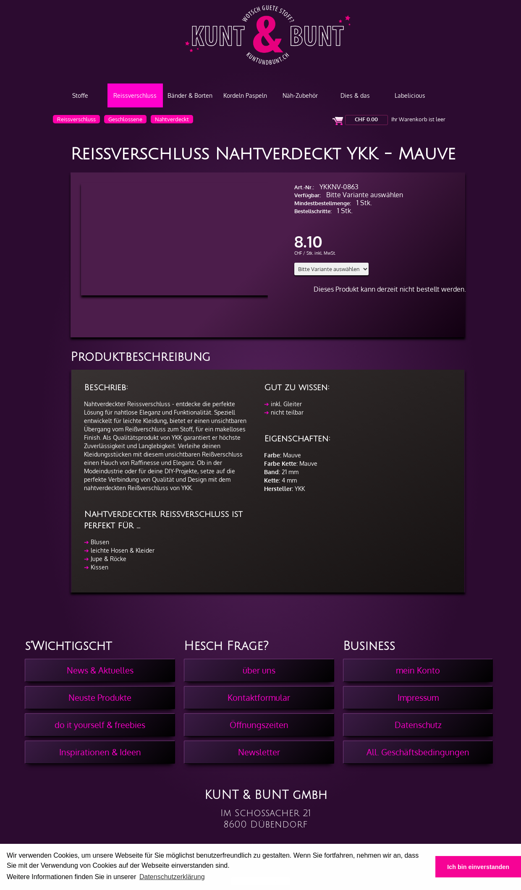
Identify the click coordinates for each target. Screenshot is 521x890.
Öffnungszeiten (259, 724)
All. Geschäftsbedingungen (418, 751)
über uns (259, 670)
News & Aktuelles (100, 670)
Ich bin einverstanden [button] (478, 867)
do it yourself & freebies (100, 724)
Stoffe (80, 95)
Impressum (418, 697)
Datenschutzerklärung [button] (172, 876)
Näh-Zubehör (300, 95)
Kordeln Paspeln (245, 95)
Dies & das (355, 95)
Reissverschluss (135, 95)
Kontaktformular (259, 697)
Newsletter (259, 751)
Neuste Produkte (99, 697)
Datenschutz (418, 724)
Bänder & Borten (190, 95)
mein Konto (418, 670)
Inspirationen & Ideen (100, 751)
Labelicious (410, 95)
